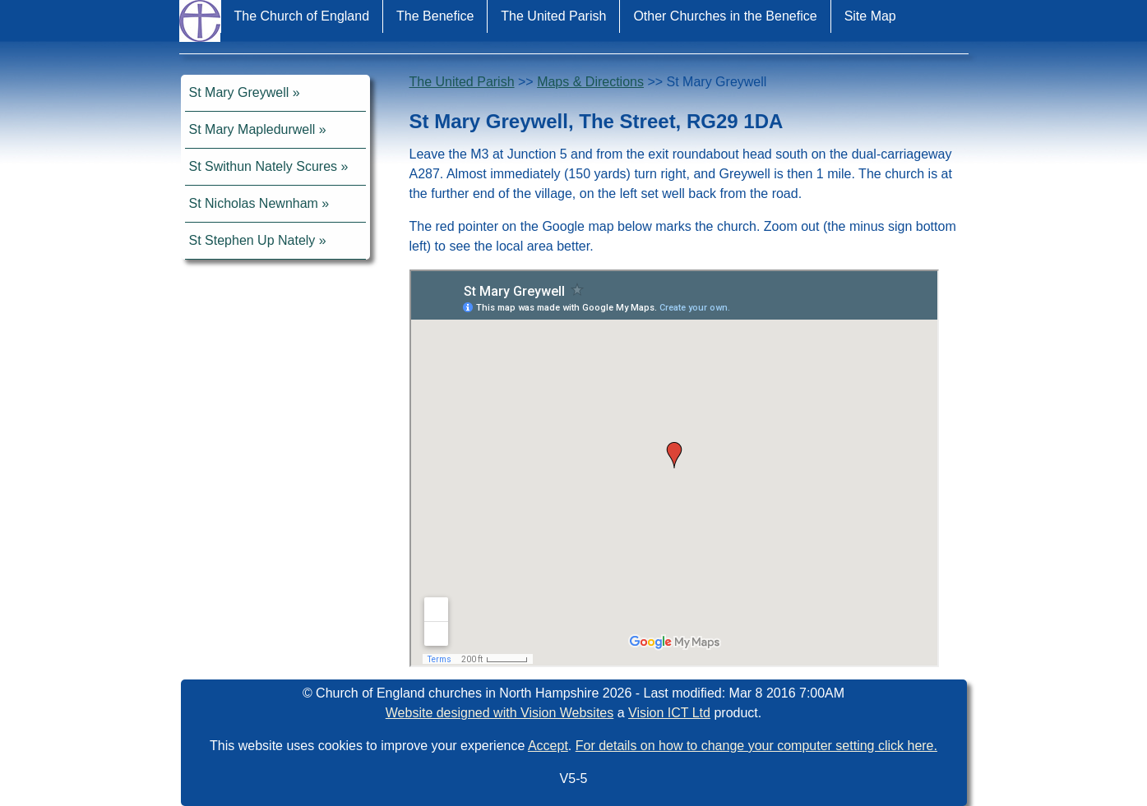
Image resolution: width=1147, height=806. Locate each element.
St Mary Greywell (239, 92)
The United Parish (553, 16)
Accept (548, 746)
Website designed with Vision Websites (499, 713)
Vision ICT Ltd (669, 713)
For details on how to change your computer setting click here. (756, 746)
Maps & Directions (590, 82)
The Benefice (435, 16)
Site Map (870, 16)
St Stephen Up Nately (252, 240)
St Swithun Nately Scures (263, 166)
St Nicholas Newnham (253, 203)
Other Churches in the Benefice (724, 16)
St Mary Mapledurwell (252, 129)
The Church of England (302, 16)
